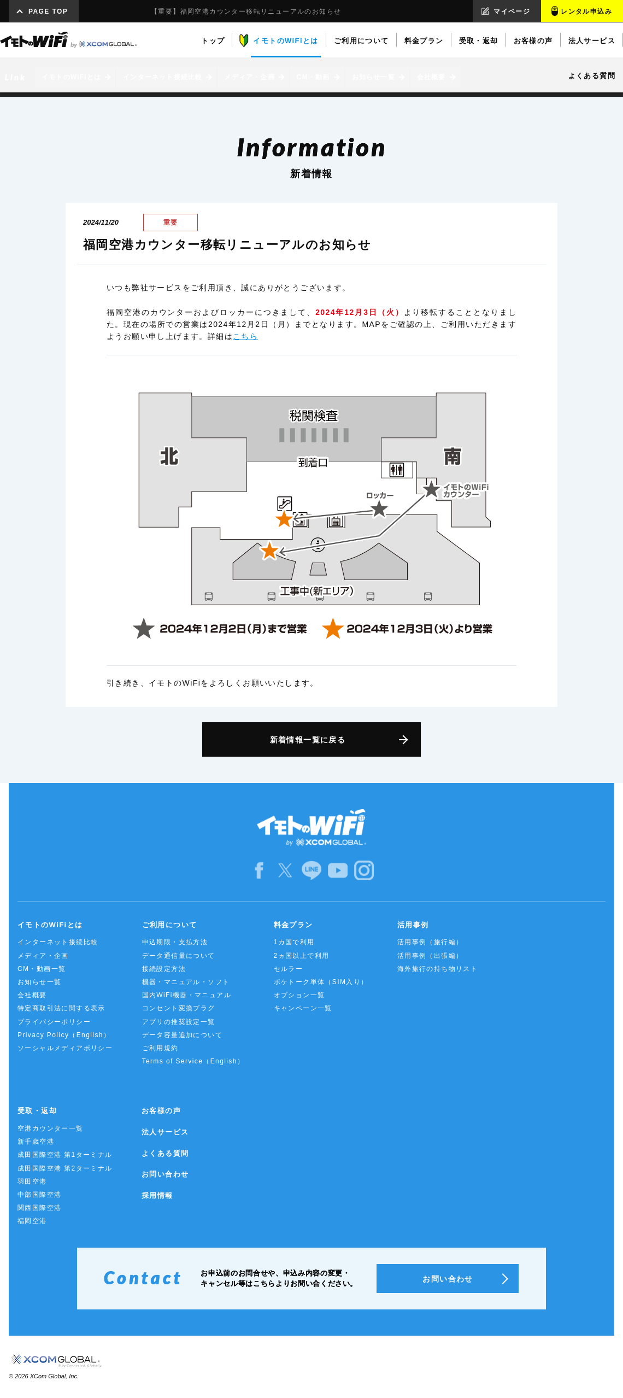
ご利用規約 (160, 1048)
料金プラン (293, 925)
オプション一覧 (299, 995)
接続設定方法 (164, 969)
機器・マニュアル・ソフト (186, 982)
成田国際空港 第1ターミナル (65, 1155)
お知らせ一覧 (39, 982)
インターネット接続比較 (57, 942)
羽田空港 (32, 1181)
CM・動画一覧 (41, 969)
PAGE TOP (48, 11)
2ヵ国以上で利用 (302, 956)
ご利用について (169, 925)
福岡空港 (32, 1221)
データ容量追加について (182, 1035)
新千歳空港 (35, 1141)
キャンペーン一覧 (303, 1008)
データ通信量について (178, 956)
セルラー (288, 969)
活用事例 (413, 925)
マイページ (511, 11)
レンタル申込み (586, 11)
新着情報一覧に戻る (308, 739)
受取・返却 (37, 1111)
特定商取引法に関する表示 (61, 1008)
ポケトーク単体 (321, 982)
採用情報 (157, 1195)
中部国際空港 (39, 1194)
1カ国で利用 (294, 942)
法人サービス (165, 1132)
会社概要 (32, 995)
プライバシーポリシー (54, 1022)
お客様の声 (161, 1111)
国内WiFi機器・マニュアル (187, 995)
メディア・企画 (43, 956)
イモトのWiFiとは (50, 925)
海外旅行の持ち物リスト (437, 969)
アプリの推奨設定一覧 (178, 1022)
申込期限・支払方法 (175, 942)
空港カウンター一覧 (50, 1128)
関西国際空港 (39, 1208)
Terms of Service (193, 1061)
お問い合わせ (165, 1174)
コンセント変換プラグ (178, 1008)
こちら (245, 336)
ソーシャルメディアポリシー (65, 1048)
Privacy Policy (63, 1035)
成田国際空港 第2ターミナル (65, 1168)
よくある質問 (165, 1153)
